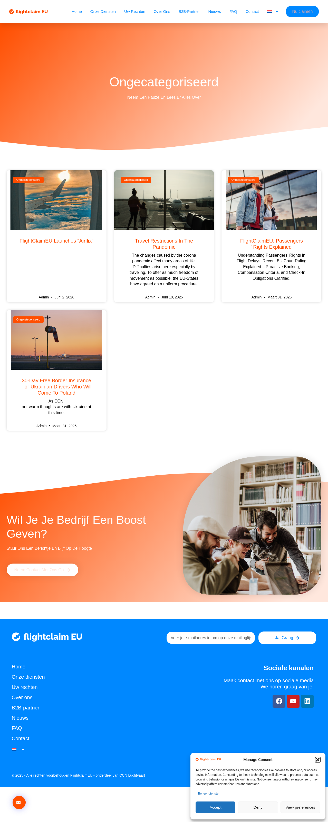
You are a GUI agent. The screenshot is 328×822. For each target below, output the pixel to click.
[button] (317, 759)
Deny (257, 807)
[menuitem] (272, 11)
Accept (215, 807)
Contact (252, 11)
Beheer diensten (209, 793)
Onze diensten (103, 11)
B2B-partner (189, 11)
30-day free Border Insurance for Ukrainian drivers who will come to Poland (56, 387)
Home (77, 11)
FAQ (233, 11)
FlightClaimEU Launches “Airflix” (56, 241)
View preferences (300, 807)
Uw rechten (134, 11)
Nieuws (214, 11)
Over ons (162, 11)
